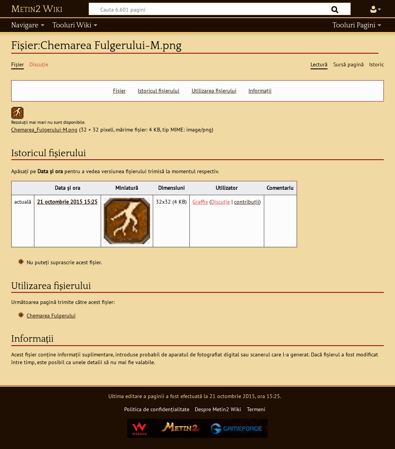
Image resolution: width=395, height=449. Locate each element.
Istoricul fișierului (158, 90)
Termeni (256, 409)
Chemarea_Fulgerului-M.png (44, 129)
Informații (260, 90)
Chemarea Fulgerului (51, 315)
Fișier (119, 90)
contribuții (246, 201)
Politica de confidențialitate (156, 409)
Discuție (220, 201)
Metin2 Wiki (36, 9)
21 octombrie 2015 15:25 (67, 201)
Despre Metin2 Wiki (218, 409)
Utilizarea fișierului (214, 90)
